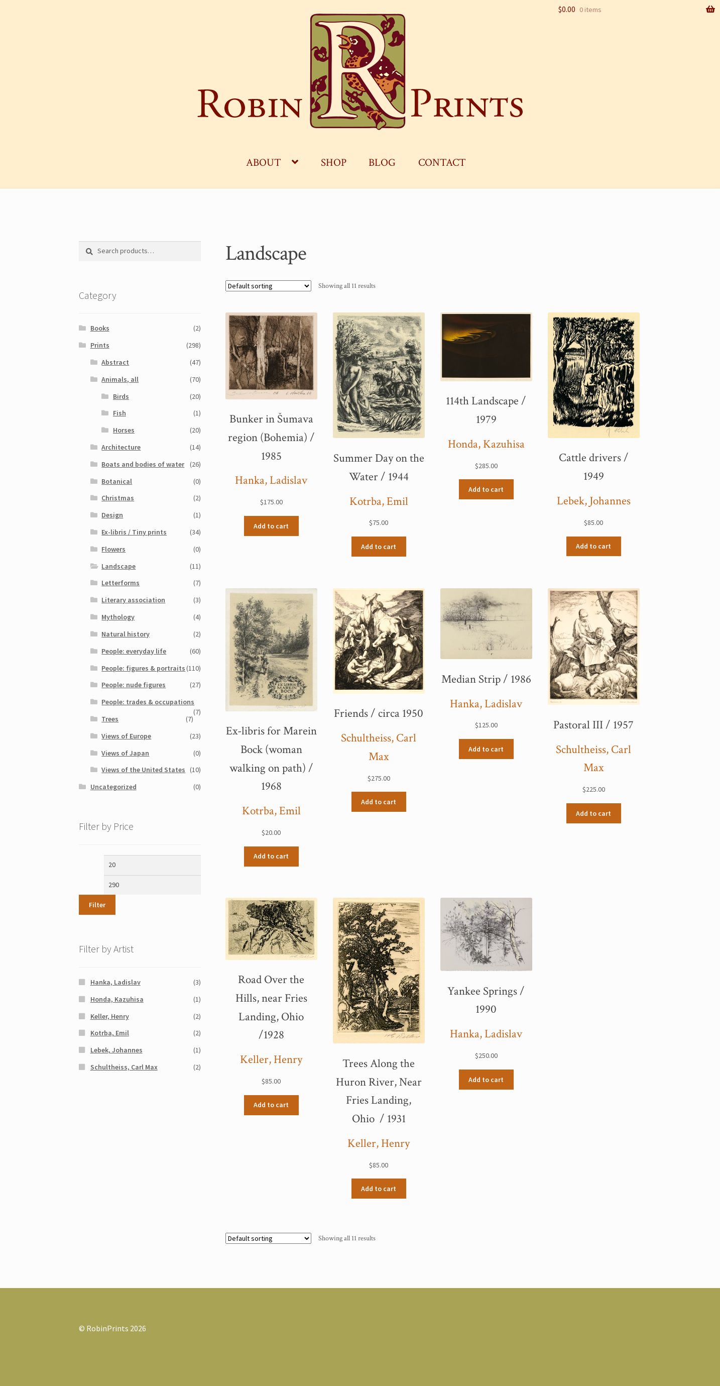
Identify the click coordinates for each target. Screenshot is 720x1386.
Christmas (117, 497)
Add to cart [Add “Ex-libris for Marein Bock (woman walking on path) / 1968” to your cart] (271, 856)
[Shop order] (268, 285)
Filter (97, 904)
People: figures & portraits (143, 668)
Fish (119, 412)
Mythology (118, 616)
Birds (121, 396)
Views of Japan (125, 753)
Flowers (113, 549)
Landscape (118, 566)
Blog (382, 162)
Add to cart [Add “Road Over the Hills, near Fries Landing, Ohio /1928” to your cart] (271, 1104)
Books (99, 328)
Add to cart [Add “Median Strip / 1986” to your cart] (486, 749)
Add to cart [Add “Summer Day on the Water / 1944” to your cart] (378, 546)
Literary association (133, 599)
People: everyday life (133, 651)
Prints (99, 345)
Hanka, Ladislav (271, 480)
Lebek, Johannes (594, 501)
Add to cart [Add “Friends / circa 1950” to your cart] (378, 801)
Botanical (116, 481)
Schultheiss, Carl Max (124, 1067)
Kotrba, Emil (378, 501)
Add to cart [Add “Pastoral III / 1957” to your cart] (593, 813)
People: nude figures (133, 684)
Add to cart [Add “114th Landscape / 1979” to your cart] (486, 489)
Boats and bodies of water (142, 464)
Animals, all (120, 379)
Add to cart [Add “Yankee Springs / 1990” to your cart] (486, 1079)
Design (112, 514)
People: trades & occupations (147, 701)
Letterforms (120, 582)
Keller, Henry (271, 1059)
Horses (124, 430)
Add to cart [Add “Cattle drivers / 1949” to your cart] (593, 546)
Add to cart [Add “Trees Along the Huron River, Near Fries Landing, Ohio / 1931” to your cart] (378, 1188)
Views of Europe (126, 735)
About (263, 162)
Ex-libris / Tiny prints (134, 532)
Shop (333, 162)
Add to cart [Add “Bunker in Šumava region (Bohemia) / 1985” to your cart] (271, 525)
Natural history (125, 633)
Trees (109, 718)
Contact (442, 162)
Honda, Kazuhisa (486, 444)
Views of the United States (143, 769)
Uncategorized (113, 786)
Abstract (115, 362)
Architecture (121, 447)
